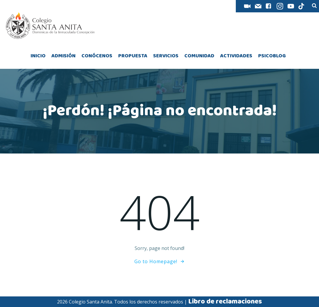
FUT (174, 6)
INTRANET (219, 6)
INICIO (38, 56)
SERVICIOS (165, 56)
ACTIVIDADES (236, 56)
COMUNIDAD (199, 56)
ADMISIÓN (63, 56)
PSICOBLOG (272, 56)
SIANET (150, 6)
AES (193, 6)
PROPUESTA (132, 56)
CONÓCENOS (96, 56)
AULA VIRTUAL (117, 6)
